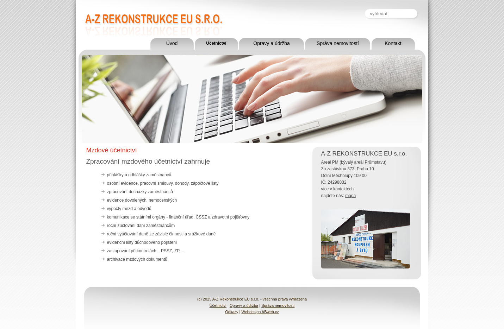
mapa (350, 195)
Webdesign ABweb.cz (260, 312)
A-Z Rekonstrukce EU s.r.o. (132, 18)
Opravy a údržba (271, 43)
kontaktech (343, 188)
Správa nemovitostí (338, 43)
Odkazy (231, 312)
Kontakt (393, 43)
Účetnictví (216, 43)
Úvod (172, 43)
